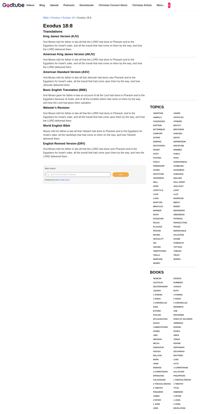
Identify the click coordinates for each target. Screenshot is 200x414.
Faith (156, 154)
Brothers (178, 129)
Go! (120, 174)
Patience (178, 219)
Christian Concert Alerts (113, 5)
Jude (155, 408)
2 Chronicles (180, 303)
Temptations (159, 251)
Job (175, 311)
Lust (175, 194)
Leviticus (158, 283)
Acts (176, 364)
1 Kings (157, 299)
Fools (156, 162)
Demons (157, 142)
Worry (156, 263)
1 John (176, 400)
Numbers (178, 283)
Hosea (176, 331)
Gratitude (158, 174)
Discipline (178, 146)
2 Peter (157, 400)
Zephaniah (178, 347)
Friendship (159, 166)
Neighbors (179, 210)
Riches (156, 235)
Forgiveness (180, 162)
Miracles (158, 206)
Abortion (158, 113)
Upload (54, 5)
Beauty (177, 125)
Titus (176, 388)
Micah (156, 343)
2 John (156, 404)
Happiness (158, 178)
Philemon (158, 392)
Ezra (155, 307)
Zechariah (179, 351)
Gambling (178, 166)
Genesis (157, 278)
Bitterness (159, 129)
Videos (30, 5)
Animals (157, 117)
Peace (156, 223)
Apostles (178, 117)
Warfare (157, 259)
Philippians (179, 376)
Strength (178, 243)
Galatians (178, 372)
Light (176, 190)
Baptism (157, 125)
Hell (155, 182)
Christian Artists (142, 5)
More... (161, 5)
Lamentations (160, 327)
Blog (42, 5)
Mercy (176, 202)
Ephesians (158, 376)
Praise (176, 227)
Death (176, 138)
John (155, 364)
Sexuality (158, 239)
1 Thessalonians (182, 380)
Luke (176, 360)
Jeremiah (178, 323)
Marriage (178, 198)
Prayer (157, 231)
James (156, 396)
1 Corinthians (180, 368)
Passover (158, 219)
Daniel (156, 331)
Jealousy (178, 186)
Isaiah (156, 323)
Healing (177, 178)
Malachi (157, 355)
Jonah (176, 339)
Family (176, 154)
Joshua (177, 287)
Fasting (157, 158)
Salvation (178, 235)
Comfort (158, 133)
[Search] (169, 5)
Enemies (177, 150)
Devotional (159, 146)
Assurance (159, 121)
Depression (179, 142)
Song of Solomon (182, 319)
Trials (156, 255)
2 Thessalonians (162, 384)
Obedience (179, 215)
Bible (46, 17)
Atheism (177, 121)
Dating (156, 138)
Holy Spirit (179, 182)
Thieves (177, 251)
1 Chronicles (160, 303)
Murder (157, 210)
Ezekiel (177, 327)
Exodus (56, 17)
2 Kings (177, 299)
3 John (176, 404)
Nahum (176, 343)
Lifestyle (158, 190)
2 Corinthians (160, 372)
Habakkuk (158, 347)
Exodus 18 (69, 17)
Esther (157, 311)
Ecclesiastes (160, 319)
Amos (176, 335)
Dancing (177, 133)
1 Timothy (178, 384)
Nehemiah (178, 307)
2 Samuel (178, 295)
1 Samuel (158, 295)
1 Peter (177, 396)
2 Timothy (158, 388)
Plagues (157, 227)
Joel (155, 335)
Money (176, 206)
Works (177, 259)
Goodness (178, 170)
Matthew (178, 355)
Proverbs (178, 315)
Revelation (179, 408)
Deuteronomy (160, 287)
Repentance (179, 231)
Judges (157, 291)
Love (155, 194)
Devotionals (87, 5)
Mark (156, 360)
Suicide (157, 247)
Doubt (156, 150)
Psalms (157, 315)
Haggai (157, 351)
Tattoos (177, 247)
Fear (176, 158)
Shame (176, 239)
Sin (154, 243)
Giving (156, 170)
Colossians (159, 380)
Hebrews (178, 392)
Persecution (180, 223)
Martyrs (157, 202)
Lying (156, 198)
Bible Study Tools (62, 180)
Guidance (178, 174)
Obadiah (157, 339)
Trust (176, 255)
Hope (155, 186)
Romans (157, 368)
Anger (176, 113)
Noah (156, 215)
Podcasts (69, 5)
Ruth (176, 291)
